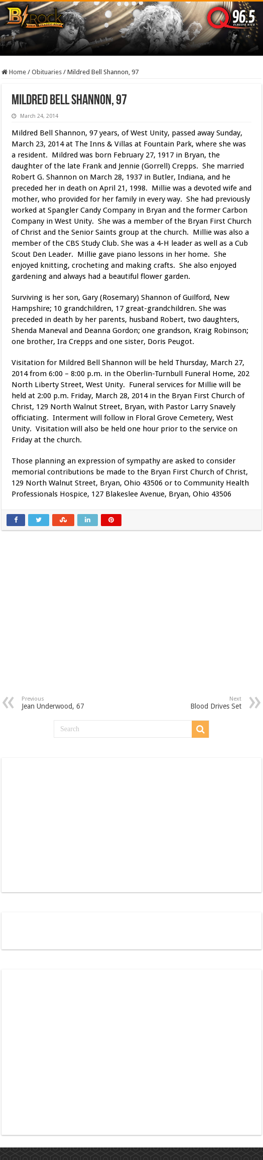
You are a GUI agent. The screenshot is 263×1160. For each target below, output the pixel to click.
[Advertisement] (132, 620)
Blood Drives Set (190, 703)
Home (14, 72)
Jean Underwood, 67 (73, 703)
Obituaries (47, 72)
